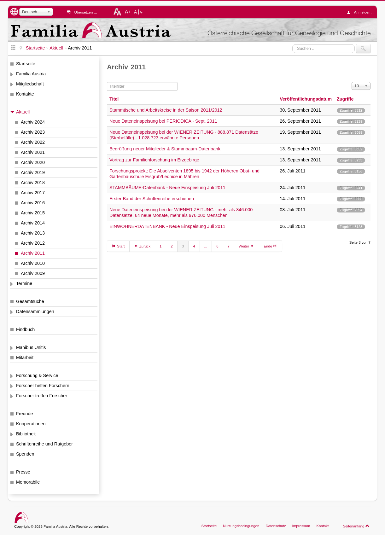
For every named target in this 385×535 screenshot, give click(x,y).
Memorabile (28, 482)
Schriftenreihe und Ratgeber (44, 443)
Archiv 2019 (33, 172)
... (205, 246)
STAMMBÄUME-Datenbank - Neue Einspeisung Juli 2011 (167, 187)
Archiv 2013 (33, 233)
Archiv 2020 (33, 162)
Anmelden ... (362, 12)
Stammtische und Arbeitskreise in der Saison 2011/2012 (165, 110)
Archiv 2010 (33, 263)
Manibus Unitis (31, 347)
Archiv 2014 (33, 222)
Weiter (246, 246)
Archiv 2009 (33, 273)
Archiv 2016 (33, 202)
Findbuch (25, 329)
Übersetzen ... (85, 12)
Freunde (24, 413)
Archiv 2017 (33, 192)
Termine (24, 283)
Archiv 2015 (33, 212)
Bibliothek (26, 433)
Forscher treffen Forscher (41, 395)
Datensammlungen (35, 311)
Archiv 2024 (33, 122)
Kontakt (322, 526)
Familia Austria (31, 73)
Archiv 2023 (33, 132)
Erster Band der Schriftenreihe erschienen (151, 198)
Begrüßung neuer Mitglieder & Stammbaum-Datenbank (164, 148)
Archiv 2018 (33, 182)
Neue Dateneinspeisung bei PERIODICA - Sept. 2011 (163, 121)
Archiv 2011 (33, 253)
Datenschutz (275, 526)
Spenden (25, 453)
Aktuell (23, 111)
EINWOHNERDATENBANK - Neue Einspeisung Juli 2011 (167, 226)
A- (141, 12)
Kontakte (25, 93)
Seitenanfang (356, 526)
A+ (128, 12)
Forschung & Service (37, 375)
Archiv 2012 (33, 243)
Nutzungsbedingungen (241, 526)
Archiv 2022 (33, 142)
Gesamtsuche (30, 301)
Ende (270, 246)
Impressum (301, 526)
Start (118, 246)
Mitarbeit (24, 357)
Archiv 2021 (33, 152)
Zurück (142, 246)
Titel (114, 99)
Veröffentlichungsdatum (306, 99)
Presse (23, 471)
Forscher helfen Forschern (42, 385)
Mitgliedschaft (30, 83)
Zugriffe (345, 99)
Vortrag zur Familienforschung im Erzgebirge (154, 159)
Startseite (25, 63)
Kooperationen (31, 423)
